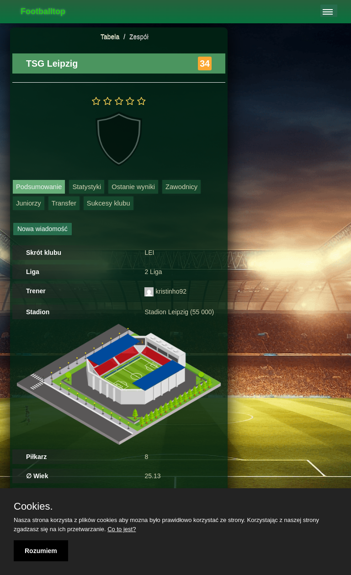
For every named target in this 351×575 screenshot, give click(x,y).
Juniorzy (28, 203)
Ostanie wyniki (133, 186)
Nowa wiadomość (42, 228)
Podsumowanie (39, 186)
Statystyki (86, 186)
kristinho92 (170, 291)
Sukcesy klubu (108, 203)
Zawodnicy (181, 186)
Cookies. (33, 506)
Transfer (64, 203)
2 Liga (153, 271)
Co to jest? (121, 529)
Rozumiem (41, 550)
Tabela (110, 36)
